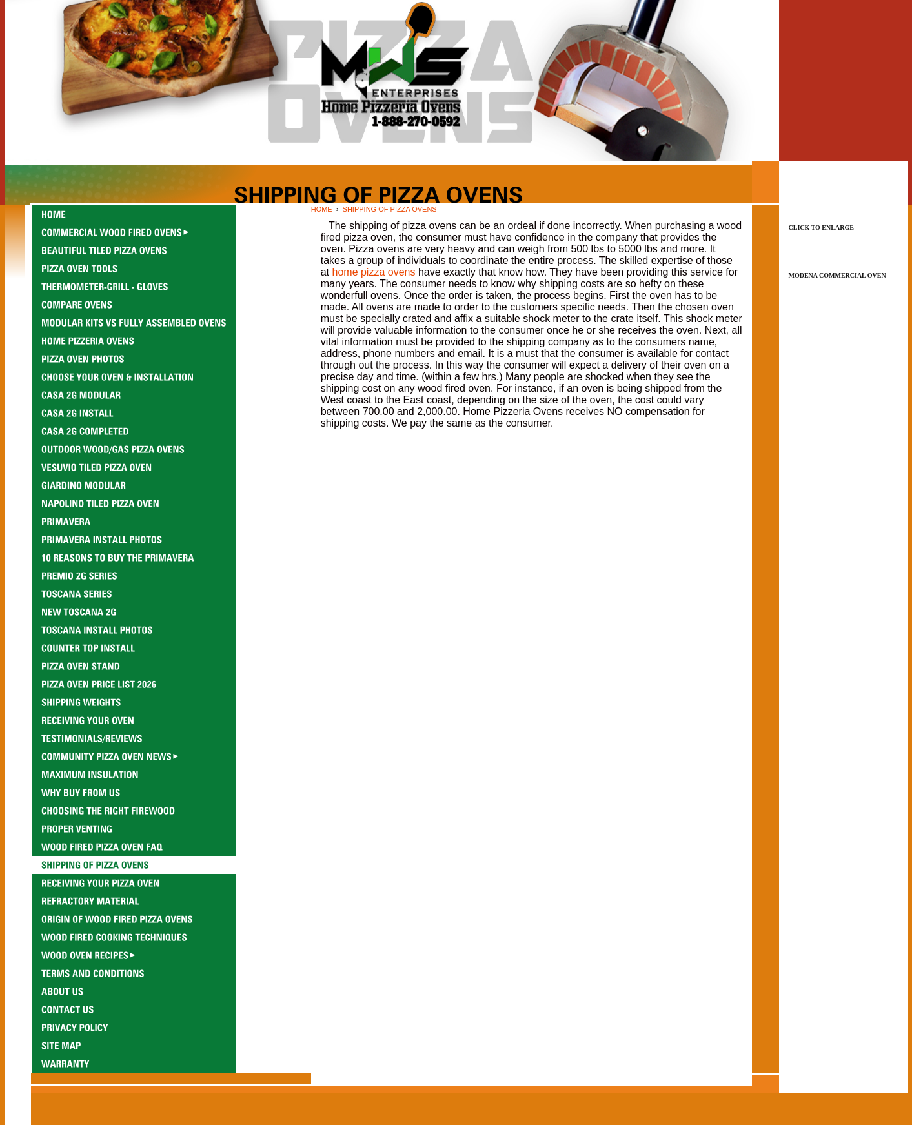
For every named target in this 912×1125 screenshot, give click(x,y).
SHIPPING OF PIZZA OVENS (390, 209)
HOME (321, 209)
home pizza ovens (374, 272)
